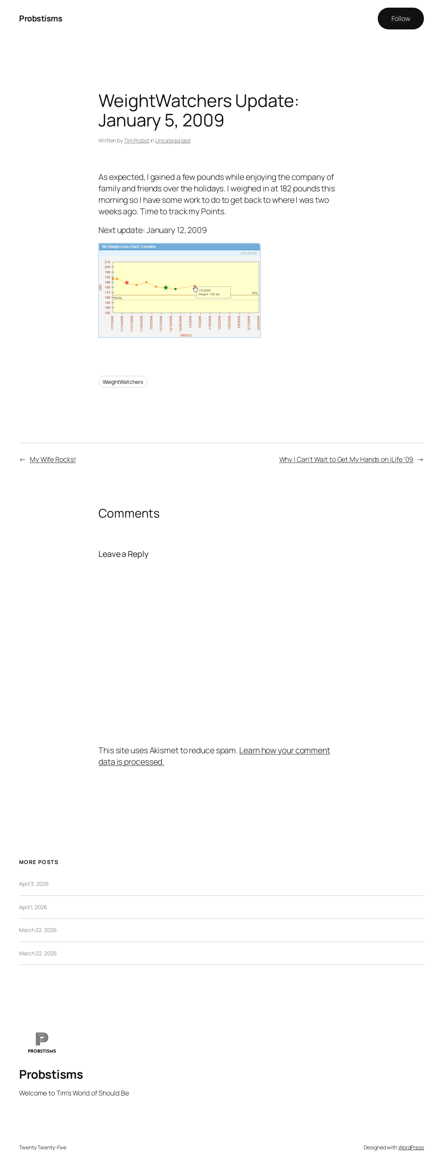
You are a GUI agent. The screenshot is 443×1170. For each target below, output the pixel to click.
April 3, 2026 (34, 883)
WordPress (411, 1147)
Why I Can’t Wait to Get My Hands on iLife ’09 (346, 459)
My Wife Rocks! (53, 459)
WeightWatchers (123, 381)
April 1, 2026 (33, 907)
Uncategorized (172, 140)
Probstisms (40, 18)
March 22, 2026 (38, 930)
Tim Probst (136, 140)
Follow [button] (400, 18)
